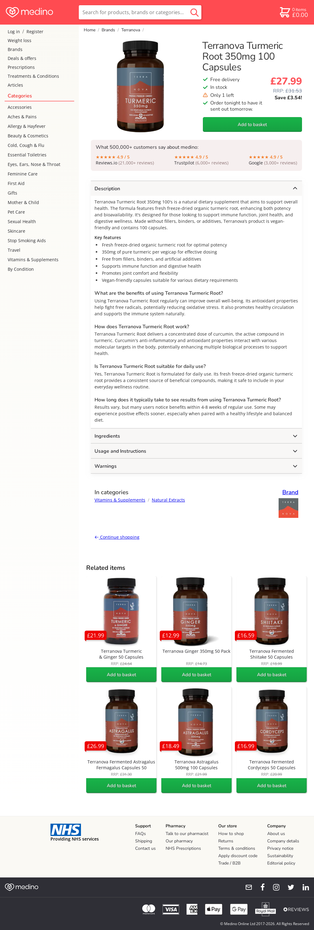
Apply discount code (237, 856)
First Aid (16, 183)
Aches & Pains (22, 117)
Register (34, 31)
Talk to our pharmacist (187, 834)
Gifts (12, 193)
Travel (14, 250)
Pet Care (16, 212)
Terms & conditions (236, 848)
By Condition (21, 269)
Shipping (143, 841)
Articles (15, 85)
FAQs (140, 834)
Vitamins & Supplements (33, 259)
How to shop (231, 834)
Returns (225, 841)
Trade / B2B (229, 863)
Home (89, 30)
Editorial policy (281, 863)
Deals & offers (22, 58)
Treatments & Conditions (33, 76)
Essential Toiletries (27, 155)
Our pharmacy (179, 841)
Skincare (16, 231)
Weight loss (19, 40)
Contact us (145, 848)
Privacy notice (280, 848)
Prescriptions (21, 67)
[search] (140, 12)
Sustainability (280, 856)
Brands (15, 49)
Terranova (130, 30)
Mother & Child (23, 202)
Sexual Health (22, 221)
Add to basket (252, 124)
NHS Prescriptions (183, 848)
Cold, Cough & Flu (26, 145)
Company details (283, 841)
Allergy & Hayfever (27, 126)
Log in (14, 31)
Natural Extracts (168, 500)
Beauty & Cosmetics (28, 136)
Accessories (20, 107)
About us (276, 834)
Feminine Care (23, 174)
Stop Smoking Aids (27, 240)
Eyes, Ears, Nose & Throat (34, 164)
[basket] (293, 12)
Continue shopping (117, 537)
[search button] (194, 12)
